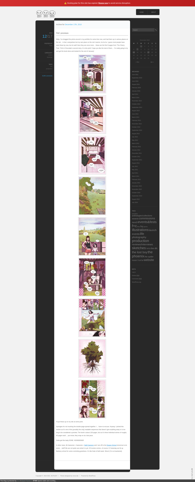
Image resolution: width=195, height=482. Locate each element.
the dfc (154, 248)
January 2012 (136, 150)
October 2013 (136, 104)
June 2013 (135, 114)
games (146, 226)
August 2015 (136, 84)
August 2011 (136, 163)
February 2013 (136, 120)
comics (50, 55)
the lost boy (139, 252)
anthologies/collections (142, 215)
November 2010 (137, 189)
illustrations (140, 230)
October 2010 (136, 192)
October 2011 (136, 156)
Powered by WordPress (88, 476)
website (149, 260)
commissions (147, 218)
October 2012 (136, 127)
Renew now (103, 3)
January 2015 (136, 91)
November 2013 (137, 101)
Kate (50, 45)
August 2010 (136, 199)
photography (139, 237)
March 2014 (135, 97)
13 (134, 52)
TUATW (140, 260)
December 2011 (137, 153)
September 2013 (137, 107)
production (49, 68)
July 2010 (135, 202)
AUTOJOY (54, 476)
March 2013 (135, 117)
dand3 (135, 222)
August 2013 (136, 110)
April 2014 (135, 94)
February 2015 (136, 87)
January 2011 (136, 183)
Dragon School (112, 445)
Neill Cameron (89, 445)
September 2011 (137, 160)
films (138, 226)
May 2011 (135, 169)
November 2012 (137, 124)
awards (135, 218)
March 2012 (135, 143)
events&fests (147, 222)
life (142, 234)
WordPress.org (136, 282)
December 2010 (137, 186)
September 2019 (137, 78)
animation (135, 213)
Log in (134, 272)
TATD (148, 249)
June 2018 (135, 81)
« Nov (137, 62)
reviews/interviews (142, 244)
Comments (137, 278)
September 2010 (137, 196)
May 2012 (135, 140)
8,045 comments (47, 76)
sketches (139, 248)
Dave (18, 481)
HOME (142, 12)
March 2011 (135, 176)
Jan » (152, 62)
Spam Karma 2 (27, 481)
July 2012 (135, 137)
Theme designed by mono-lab (69, 476)
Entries (135, 275)
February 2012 (136, 146)
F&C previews (62, 33)
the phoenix (142, 254)
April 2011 (135, 173)
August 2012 (136, 133)
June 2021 (135, 74)
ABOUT (153, 12)
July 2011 (135, 166)
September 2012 (137, 130)
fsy (141, 226)
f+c (51, 66)
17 (148, 52)
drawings (49, 57)
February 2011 (136, 179)
